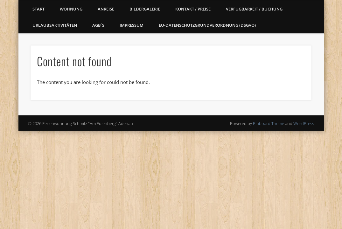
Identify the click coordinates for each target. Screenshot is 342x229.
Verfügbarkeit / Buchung (254, 9)
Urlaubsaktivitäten (54, 25)
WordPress (303, 123)
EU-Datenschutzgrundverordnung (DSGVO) (207, 25)
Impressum (131, 25)
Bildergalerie (144, 9)
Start (38, 9)
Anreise (106, 9)
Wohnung (71, 9)
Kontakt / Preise (193, 9)
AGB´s (98, 25)
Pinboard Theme (268, 123)
